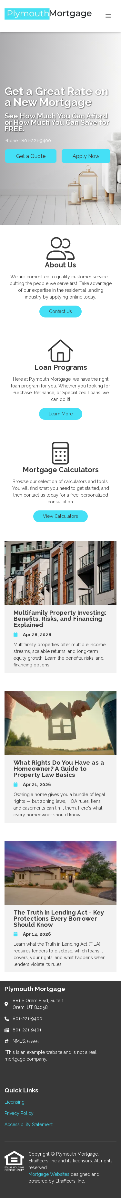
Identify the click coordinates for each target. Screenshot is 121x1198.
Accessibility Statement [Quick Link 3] (29, 1124)
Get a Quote (30, 156)
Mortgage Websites (49, 1174)
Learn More (61, 413)
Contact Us (60, 311)
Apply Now (86, 156)
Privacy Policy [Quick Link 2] (19, 1113)
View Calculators (60, 516)
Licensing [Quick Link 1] (15, 1102)
